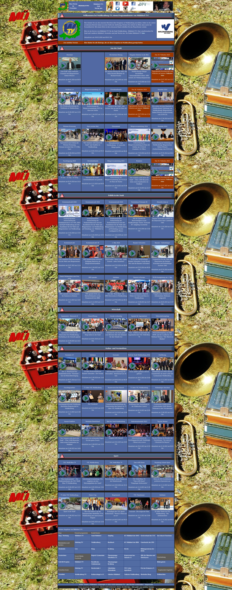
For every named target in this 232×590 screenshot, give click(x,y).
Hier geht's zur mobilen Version (143, 587)
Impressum (149, 584)
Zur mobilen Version (70, 42)
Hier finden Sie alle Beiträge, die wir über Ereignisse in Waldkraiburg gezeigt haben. (113, 42)
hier (143, 33)
